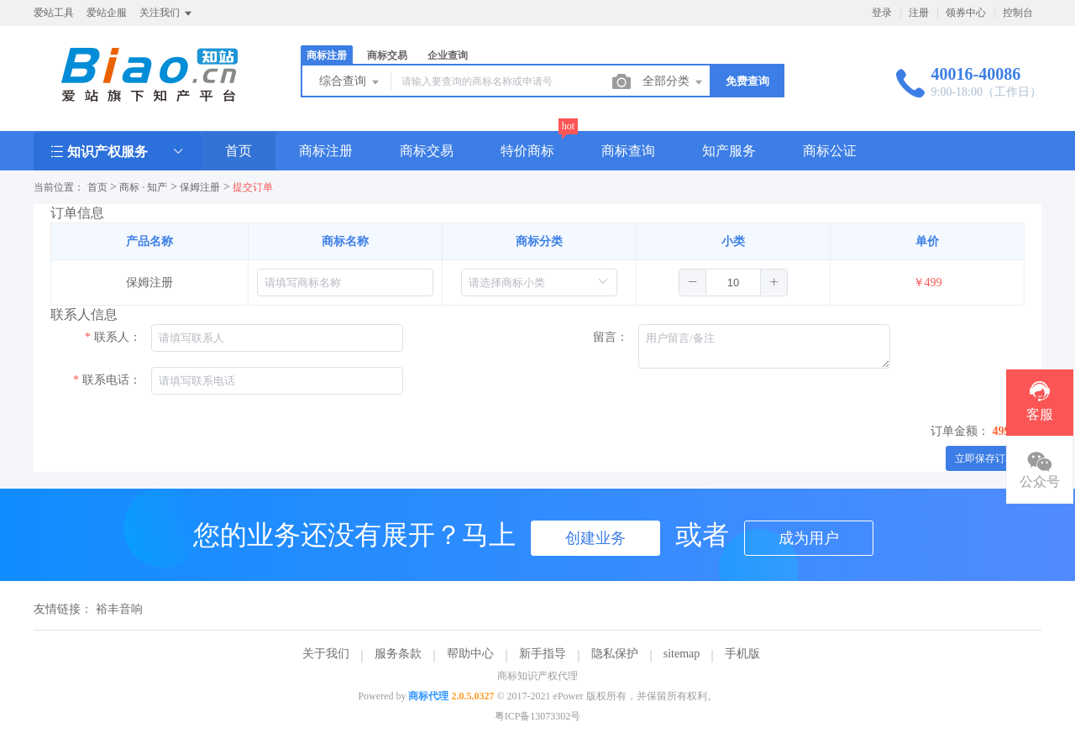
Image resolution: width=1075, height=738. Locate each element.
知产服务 (729, 151)
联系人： (117, 337)
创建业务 (595, 538)
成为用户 (809, 538)
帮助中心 (470, 653)
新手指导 (542, 653)
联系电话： (111, 380)
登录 (882, 12)
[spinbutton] (733, 282)
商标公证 (830, 151)
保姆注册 (200, 187)
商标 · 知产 (143, 187)
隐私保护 (614, 653)
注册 (919, 12)
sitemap (681, 653)
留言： (610, 337)
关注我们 (166, 13)
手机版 (742, 653)
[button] (692, 282)
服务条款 (398, 653)
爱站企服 (107, 12)
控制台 (1018, 12)
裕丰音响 (119, 609)
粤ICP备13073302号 (538, 716)
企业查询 (447, 55)
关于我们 (325, 653)
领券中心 (966, 12)
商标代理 (428, 696)
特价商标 (527, 151)
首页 (238, 151)
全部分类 (673, 82)
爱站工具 (54, 12)
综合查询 (350, 82)
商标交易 (387, 55)
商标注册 (327, 55)
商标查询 (628, 151)
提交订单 (253, 187)
